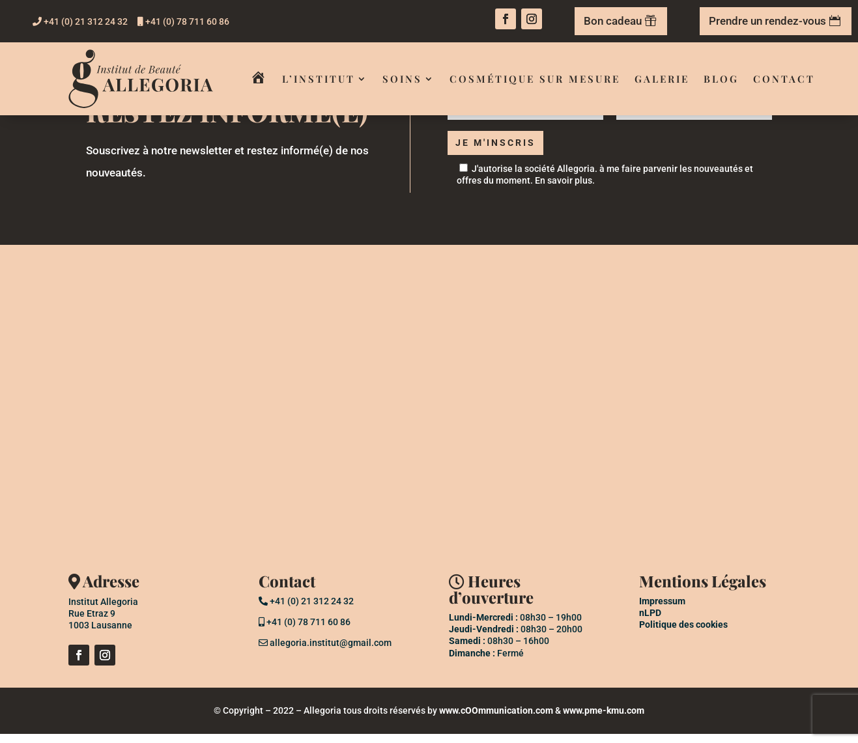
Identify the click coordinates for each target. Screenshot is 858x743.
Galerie (662, 78)
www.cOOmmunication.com (496, 719)
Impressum (662, 610)
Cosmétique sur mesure (535, 78)
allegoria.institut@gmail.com (325, 652)
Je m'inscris (501, 148)
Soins (402, 78)
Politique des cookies (683, 633)
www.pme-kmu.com (603, 719)
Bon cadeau (613, 20)
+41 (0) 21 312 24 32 (80, 21)
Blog (721, 78)
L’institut (318, 78)
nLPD (650, 622)
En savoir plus (563, 189)
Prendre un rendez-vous (767, 20)
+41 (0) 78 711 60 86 (183, 21)
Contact (784, 78)
